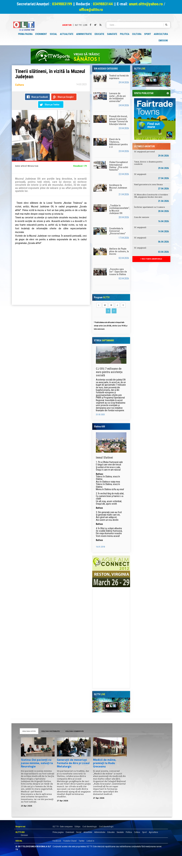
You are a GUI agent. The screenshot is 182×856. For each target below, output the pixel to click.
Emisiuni (24, 835)
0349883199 (62, 4)
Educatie (110, 832)
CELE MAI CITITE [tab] (29, 731)
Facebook (57, 841)
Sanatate (120, 832)
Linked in (90, 841)
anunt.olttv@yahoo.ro (146, 4)
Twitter (81, 841)
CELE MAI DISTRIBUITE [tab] (50, 731)
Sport (144, 832)
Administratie (99, 832)
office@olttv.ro (91, 9)
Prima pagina (58, 832)
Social (78, 832)
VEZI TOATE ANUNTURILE (151, 259)
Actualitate (87, 832)
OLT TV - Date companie (63, 826)
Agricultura (153, 832)
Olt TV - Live (81, 25)
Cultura (137, 832)
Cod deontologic (89, 826)
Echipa (77, 826)
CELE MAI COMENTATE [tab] (74, 731)
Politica (129, 832)
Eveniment (70, 832)
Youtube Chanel (69, 841)
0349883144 (103, 4)
